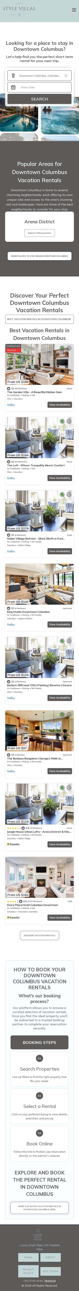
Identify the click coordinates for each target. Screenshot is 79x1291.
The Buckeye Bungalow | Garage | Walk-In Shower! (34, 760)
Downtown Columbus (28, 912)
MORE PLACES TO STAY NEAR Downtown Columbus (39, 256)
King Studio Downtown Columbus (28, 611)
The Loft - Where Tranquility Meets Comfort (36, 465)
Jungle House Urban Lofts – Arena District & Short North (39, 833)
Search (39, 98)
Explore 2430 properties (39, 233)
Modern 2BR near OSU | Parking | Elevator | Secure (39, 685)
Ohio (9, 399)
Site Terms (50, 1271)
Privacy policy (28, 1271)
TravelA (49, 1281)
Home (28, 1257)
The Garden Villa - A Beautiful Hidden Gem (34, 392)
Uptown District (25, 618)
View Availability (59, 404)
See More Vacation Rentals (39, 935)
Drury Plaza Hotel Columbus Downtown (32, 905)
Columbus (17, 399)
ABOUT (50, 1257)
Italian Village (24, 545)
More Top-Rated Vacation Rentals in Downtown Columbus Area (39, 1208)
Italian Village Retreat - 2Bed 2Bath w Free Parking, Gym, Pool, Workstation (35, 540)
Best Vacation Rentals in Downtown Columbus (38, 319)
